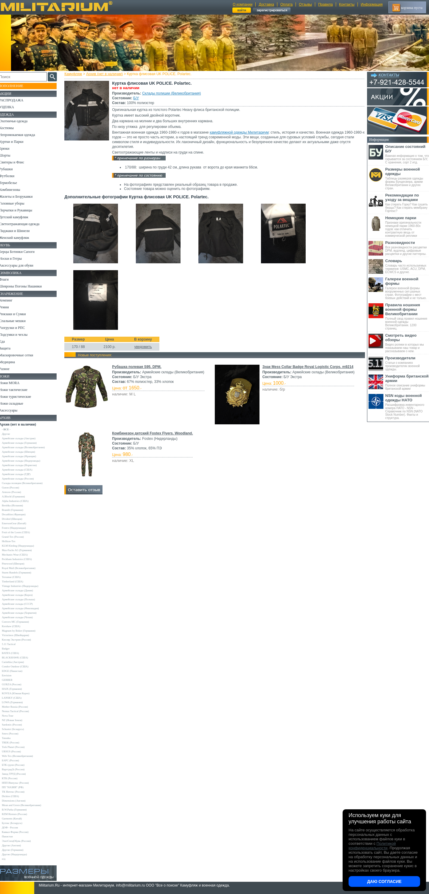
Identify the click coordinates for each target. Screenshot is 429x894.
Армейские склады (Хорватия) (24, 612)
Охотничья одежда (18, 121)
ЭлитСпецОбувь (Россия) (21, 840)
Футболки (11, 176)
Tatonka (11, 738)
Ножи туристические (20, 397)
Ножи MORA (14, 383)
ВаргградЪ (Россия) (18, 769)
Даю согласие (384, 881)
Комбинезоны (14, 190)
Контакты (347, 4)
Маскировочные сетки (21, 355)
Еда (7, 341)
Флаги (9, 279)
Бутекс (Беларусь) (17, 823)
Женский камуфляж (19, 238)
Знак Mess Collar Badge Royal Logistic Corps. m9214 (307, 367)
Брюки (9, 148)
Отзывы (305, 4)
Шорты (9, 155)
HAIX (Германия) (17, 688)
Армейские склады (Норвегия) (24, 465)
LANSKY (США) (17, 697)
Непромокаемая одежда (22, 135)
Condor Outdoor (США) (20, 666)
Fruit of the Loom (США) (21, 532)
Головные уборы (16, 203)
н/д (8, 858)
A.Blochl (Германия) (18, 496)
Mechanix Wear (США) (20, 554)
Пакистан (12, 836)
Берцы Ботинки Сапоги (22, 252)
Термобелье (13, 183)
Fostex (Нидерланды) (19, 527)
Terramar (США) (16, 577)
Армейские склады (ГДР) (21, 474)
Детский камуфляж (18, 217)
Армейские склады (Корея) (22, 594)
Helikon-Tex (13, 541)
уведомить (144, 347)
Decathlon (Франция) (18, 514)
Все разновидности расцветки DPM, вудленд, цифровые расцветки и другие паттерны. (407, 248)
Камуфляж (74, 74)
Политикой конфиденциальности (372, 845)
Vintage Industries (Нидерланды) (25, 585)
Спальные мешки (17, 321)
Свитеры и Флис (16, 162)
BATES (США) (15, 653)
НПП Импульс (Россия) (20, 782)
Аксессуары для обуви (21, 265)
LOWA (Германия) (17, 702)
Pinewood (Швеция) (18, 563)
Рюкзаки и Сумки (17, 314)
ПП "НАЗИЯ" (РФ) (18, 787)
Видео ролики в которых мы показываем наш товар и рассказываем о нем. (407, 343)
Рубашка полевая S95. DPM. (137, 367)
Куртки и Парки (16, 142)
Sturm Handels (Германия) (21, 572)
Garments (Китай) (17, 818)
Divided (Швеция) (17, 518)
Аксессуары (13, 410)
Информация (372, 4)
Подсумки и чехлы (18, 334)
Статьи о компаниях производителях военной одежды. (407, 363)
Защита (9, 348)
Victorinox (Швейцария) (20, 635)
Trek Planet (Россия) (18, 746)
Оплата (286, 4)
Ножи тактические (18, 390)
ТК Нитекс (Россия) (18, 791)
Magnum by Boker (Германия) (24, 630)
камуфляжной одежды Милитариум (240, 132)
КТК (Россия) (14, 778)
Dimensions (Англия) (18, 800)
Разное (9, 369)
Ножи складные (16, 403)
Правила (325, 4)
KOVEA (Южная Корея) (21, 693)
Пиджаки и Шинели (19, 231)
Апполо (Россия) (16, 492)
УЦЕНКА (11, 107)
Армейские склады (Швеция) (23, 451)
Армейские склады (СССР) (22, 603)
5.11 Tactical (14, 644)
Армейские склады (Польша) (23, 599)
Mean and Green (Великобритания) (26, 805)
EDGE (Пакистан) (17, 670)
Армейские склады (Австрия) (24, 438)
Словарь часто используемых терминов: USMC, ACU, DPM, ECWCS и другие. (407, 266)
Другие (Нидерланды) (19, 854)
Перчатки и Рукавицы (20, 210)
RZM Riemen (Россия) (19, 814)
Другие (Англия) (16, 845)
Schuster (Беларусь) (18, 729)
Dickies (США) (15, 796)
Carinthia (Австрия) (18, 662)
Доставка (266, 4)
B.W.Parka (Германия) (19, 809)
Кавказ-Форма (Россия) (20, 831)
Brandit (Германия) (17, 509)
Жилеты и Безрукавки (21, 196)
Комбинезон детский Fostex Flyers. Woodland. (153, 433)
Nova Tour (12, 715)
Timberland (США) (17, 581)
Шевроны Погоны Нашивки (25, 286)
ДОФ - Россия (15, 827)
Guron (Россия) (15, 487)
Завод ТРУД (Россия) (19, 773)
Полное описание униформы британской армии (407, 382)
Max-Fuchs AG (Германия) (22, 550)
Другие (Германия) (17, 849)
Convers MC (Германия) (20, 621)
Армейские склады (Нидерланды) (26, 460)
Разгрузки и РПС (17, 328)
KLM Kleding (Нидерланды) (23, 545)
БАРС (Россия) (15, 760)
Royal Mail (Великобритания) (23, 568)
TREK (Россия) (15, 742)
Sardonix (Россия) (17, 724)
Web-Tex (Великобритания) (22, 755)
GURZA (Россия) (16, 684)
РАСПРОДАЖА (16, 100)
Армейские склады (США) (22, 469)
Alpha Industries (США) (20, 500)
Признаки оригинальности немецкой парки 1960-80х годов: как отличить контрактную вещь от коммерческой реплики (407, 226)
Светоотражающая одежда (24, 224)
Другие (11, 433)
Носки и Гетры (15, 258)
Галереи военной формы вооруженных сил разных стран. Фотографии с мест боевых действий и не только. (407, 288)
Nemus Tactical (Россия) (20, 711)
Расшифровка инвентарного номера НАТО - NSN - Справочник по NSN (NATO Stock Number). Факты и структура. (407, 406)
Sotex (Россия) (15, 733)
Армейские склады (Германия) (24, 442)
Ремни (9, 307)
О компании (242, 4)
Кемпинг (11, 300)
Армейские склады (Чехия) (22, 617)
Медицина (12, 362)
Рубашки (11, 169)
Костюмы (11, 128)
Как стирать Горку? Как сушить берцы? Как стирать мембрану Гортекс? (407, 203)
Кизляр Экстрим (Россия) (21, 639)
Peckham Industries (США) (22, 559)
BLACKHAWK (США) (20, 657)
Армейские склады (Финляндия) (25, 608)
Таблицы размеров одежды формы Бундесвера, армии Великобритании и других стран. (407, 178)
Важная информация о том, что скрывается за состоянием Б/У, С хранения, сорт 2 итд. (407, 154)
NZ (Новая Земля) (17, 720)
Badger (11, 648)
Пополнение (16, 86)
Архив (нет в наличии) (105, 74)
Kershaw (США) (16, 626)
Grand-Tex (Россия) (18, 536)
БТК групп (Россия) (18, 764)
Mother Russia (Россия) (20, 706)
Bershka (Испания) (17, 505)
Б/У (137, 98)
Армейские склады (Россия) (23, 478)
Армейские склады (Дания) (22, 590)
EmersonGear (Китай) (19, 523)
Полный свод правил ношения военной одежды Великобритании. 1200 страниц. (407, 316)
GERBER (12, 679)
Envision (11, 675)
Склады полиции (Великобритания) (172, 93)
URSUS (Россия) (16, 751)
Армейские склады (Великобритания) (28, 447)
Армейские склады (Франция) (24, 456)
